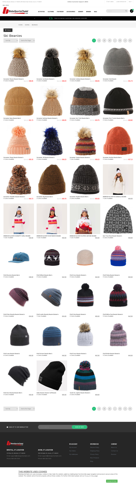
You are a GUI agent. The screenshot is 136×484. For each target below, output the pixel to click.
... (114, 40)
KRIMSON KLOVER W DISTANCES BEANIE (49, 236)
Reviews (113, 454)
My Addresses (73, 454)
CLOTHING (51, 12)
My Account (73, 447)
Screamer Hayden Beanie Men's (79, 197)
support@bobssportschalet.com (20, 456)
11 (119, 40)
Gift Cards (109, 1)
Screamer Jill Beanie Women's (46, 157)
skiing (27, 25)
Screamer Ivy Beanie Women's (45, 79)
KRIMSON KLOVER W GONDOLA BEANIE (114, 197)
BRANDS (88, 12)
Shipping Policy (94, 451)
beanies (35, 25)
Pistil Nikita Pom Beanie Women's (113, 314)
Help (130, 1)
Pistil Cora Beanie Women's (78, 275)
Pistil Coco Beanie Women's (78, 353)
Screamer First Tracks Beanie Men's (113, 118)
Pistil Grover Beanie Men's (44, 353)
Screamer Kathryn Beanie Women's (47, 118)
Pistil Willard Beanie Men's (44, 275)
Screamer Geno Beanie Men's (12, 118)
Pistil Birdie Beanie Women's (111, 353)
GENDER (80, 12)
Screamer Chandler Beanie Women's (14, 197)
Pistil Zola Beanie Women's (78, 314)
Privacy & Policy (89, 476)
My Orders (72, 451)
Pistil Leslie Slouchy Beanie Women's (48, 314)
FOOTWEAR (60, 12)
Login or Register (121, 1)
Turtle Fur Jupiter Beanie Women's (80, 393)
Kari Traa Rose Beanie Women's (112, 236)
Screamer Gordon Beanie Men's (112, 157)
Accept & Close (111, 481)
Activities (41, 12)
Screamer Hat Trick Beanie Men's (80, 118)
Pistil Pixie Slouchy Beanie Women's (14, 314)
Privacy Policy (94, 454)
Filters (8, 30)
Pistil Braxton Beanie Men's (11, 275)
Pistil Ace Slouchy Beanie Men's (12, 393)
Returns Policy (94, 447)
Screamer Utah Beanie (109, 79)
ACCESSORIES (71, 12)
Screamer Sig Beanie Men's (45, 197)
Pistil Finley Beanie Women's (111, 275)
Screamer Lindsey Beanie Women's (80, 79)
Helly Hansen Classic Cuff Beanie (46, 393)
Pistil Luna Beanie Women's (11, 353)
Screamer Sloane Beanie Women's (13, 79)
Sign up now (79, 427)
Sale (95, 12)
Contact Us (114, 451)
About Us (114, 447)
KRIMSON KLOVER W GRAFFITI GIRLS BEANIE (16, 236)
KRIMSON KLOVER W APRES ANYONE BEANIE (83, 236)
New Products (94, 458)
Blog (91, 461)
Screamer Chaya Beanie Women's (13, 157)
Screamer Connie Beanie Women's (80, 157)
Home (20, 25)
